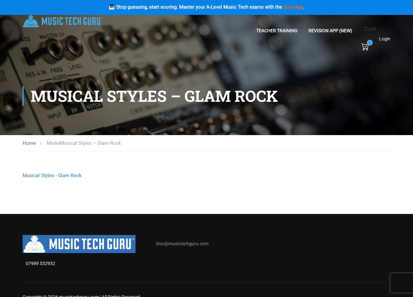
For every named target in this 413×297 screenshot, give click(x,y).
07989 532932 (40, 263)
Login (384, 38)
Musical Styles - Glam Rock (52, 175)
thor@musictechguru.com (182, 243)
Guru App (293, 7)
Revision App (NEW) (330, 30)
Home (29, 143)
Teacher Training (276, 30)
